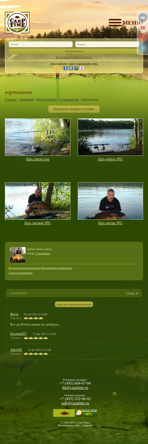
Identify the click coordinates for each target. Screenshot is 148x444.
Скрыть (130, 293)
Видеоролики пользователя (24, 267)
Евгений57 (18, 334)
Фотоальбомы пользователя (56, 267)
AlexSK (16, 350)
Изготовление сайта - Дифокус (75, 425)
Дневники (26, 99)
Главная (10, 99)
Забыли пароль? (82, 57)
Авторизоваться (74, 51)
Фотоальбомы (46, 99)
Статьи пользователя (21, 272)
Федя (14, 314)
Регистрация (64, 57)
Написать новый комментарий (74, 304)
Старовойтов (68, 99)
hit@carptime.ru (75, 388)
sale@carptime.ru (75, 403)
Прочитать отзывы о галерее (74, 109)
